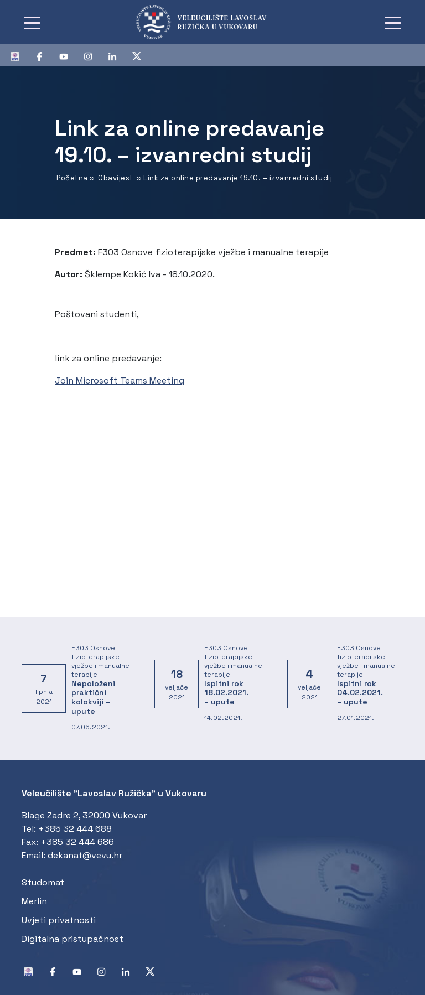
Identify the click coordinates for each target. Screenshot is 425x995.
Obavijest (115, 178)
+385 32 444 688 (75, 829)
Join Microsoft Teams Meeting (119, 380)
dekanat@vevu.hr (85, 855)
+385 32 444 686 (77, 842)
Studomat (43, 882)
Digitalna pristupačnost (72, 939)
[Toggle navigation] (32, 22)
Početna (72, 178)
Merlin (34, 901)
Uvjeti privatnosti (59, 920)
